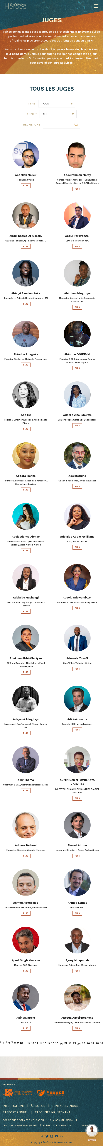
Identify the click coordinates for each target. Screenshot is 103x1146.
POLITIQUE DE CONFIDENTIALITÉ (59, 1125)
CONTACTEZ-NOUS (64, 1106)
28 (97, 1043)
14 (36, 1043)
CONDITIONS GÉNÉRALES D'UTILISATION (23, 1120)
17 (49, 1043)
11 (25, 1043)
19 (56, 1043)
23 (74, 1043)
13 (32, 1043)
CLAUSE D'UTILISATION (61, 1120)
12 (29, 1043)
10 (21, 1043)
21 (65, 1043)
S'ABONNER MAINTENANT (52, 1112)
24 (79, 1043)
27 (92, 1043)
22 (70, 1043)
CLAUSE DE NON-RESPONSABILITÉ (20, 1125)
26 (88, 1043)
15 (41, 1043)
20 (61, 1043)
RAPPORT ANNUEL (15, 1112)
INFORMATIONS (14, 1106)
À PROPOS (38, 1106)
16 (44, 1043)
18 (52, 1043)
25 (83, 1043)
